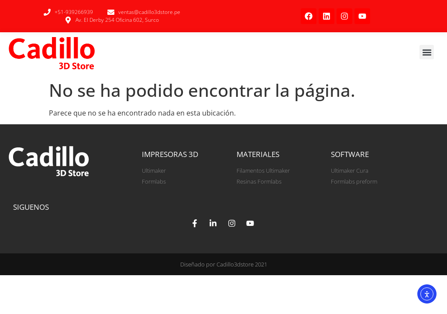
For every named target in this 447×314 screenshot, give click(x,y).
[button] (426, 52)
